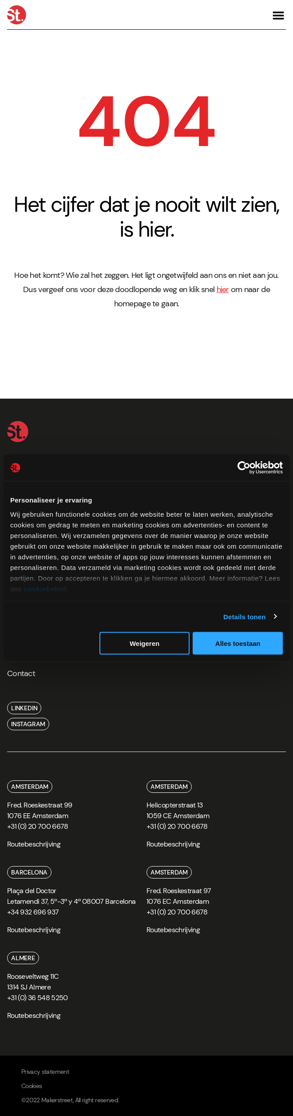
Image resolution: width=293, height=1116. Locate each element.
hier (223, 289)
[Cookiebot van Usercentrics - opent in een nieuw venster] (244, 468)
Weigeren (144, 643)
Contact (21, 673)
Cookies (31, 1086)
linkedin (24, 708)
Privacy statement (45, 1072)
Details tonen (244, 616)
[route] (33, 847)
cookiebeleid (45, 588)
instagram (28, 724)
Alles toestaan (238, 643)
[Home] (16, 14)
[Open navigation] (278, 14)
